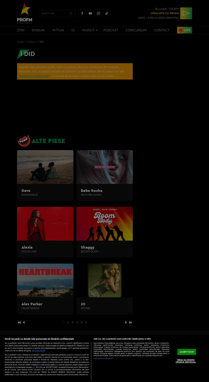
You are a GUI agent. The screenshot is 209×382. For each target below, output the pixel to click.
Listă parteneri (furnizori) (103, 358)
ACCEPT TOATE (187, 352)
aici (33, 367)
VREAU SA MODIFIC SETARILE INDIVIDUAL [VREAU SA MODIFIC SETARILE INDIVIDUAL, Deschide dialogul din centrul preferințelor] (186, 361)
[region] (104, 358)
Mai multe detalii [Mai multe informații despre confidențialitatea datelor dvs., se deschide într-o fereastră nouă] (38, 351)
